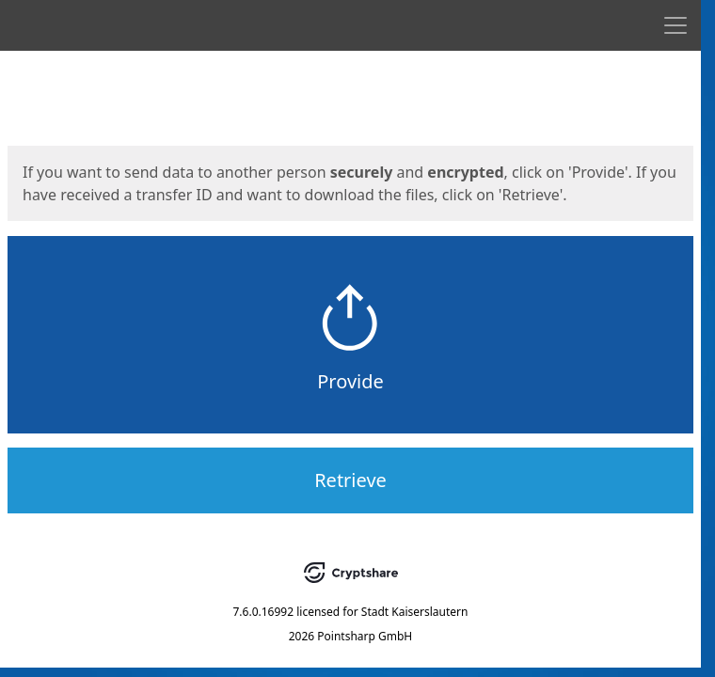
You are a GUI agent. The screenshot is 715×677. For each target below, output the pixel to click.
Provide (350, 381)
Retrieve (350, 480)
